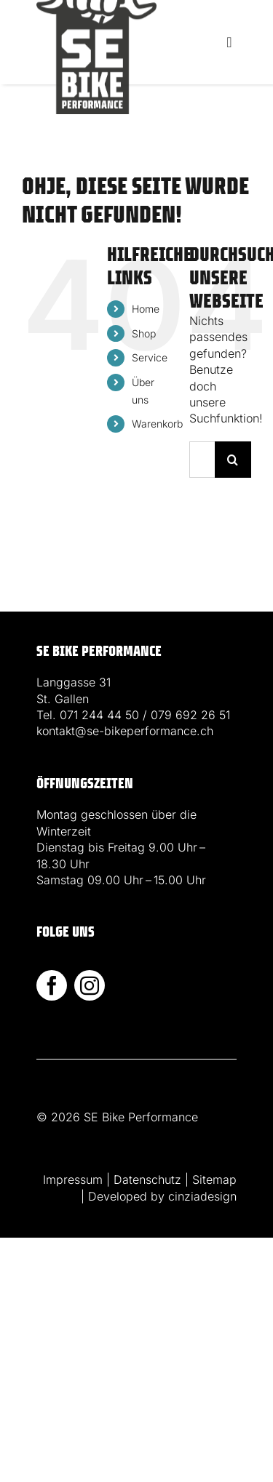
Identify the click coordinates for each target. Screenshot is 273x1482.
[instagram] (89, 985)
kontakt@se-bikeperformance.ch (124, 731)
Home (145, 309)
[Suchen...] (202, 459)
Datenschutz (147, 1179)
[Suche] (233, 459)
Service (149, 357)
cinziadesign (202, 1196)
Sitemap (214, 1179)
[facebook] (51, 985)
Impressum (73, 1179)
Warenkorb (157, 423)
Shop (144, 333)
